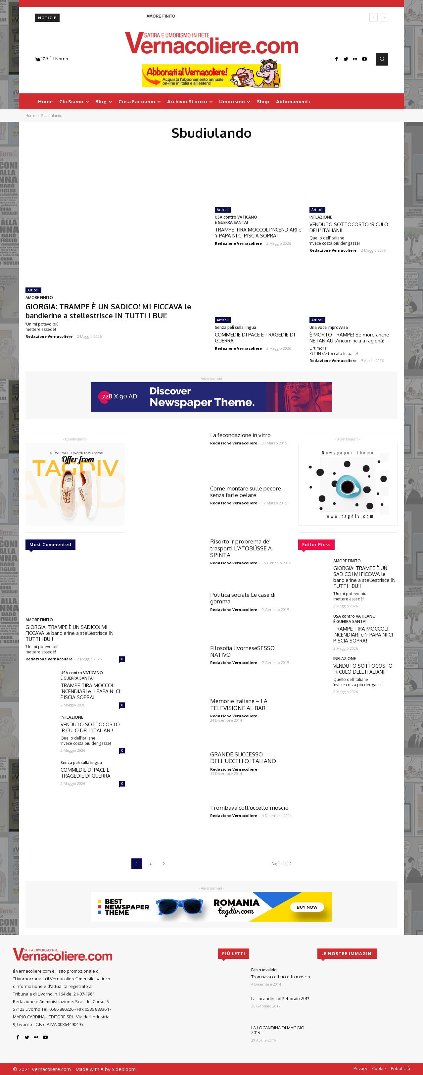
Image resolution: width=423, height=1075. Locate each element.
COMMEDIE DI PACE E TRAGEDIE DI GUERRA (255, 338)
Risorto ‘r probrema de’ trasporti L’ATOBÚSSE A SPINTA (241, 548)
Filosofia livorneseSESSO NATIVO (242, 651)
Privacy (360, 1068)
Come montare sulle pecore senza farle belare (245, 491)
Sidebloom (124, 1069)
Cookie (379, 1068)
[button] (382, 59)
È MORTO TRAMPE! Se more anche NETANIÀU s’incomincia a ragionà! (349, 338)
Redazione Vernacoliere (48, 336)
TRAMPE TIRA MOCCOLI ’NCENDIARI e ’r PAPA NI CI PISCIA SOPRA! (258, 233)
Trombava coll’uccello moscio (249, 807)
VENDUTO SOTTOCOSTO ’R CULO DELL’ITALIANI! (348, 227)
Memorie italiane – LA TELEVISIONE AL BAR (238, 704)
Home (30, 115)
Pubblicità (400, 1068)
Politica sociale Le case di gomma (243, 598)
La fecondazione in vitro (240, 435)
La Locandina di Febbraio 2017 (280, 998)
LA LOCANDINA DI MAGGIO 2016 (278, 1030)
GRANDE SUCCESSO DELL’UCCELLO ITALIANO (243, 757)
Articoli (33, 290)
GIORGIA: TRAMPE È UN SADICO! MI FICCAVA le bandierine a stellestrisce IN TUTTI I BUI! (108, 311)
